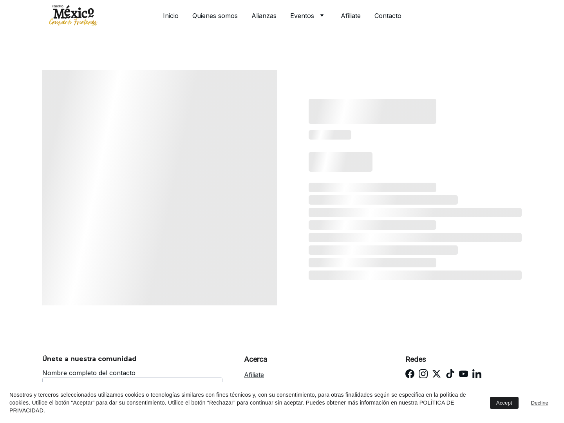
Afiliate (351, 16)
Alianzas (264, 16)
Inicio (171, 16)
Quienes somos (215, 16)
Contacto (387, 16)
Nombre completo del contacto (89, 373)
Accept (504, 403)
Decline (539, 403)
